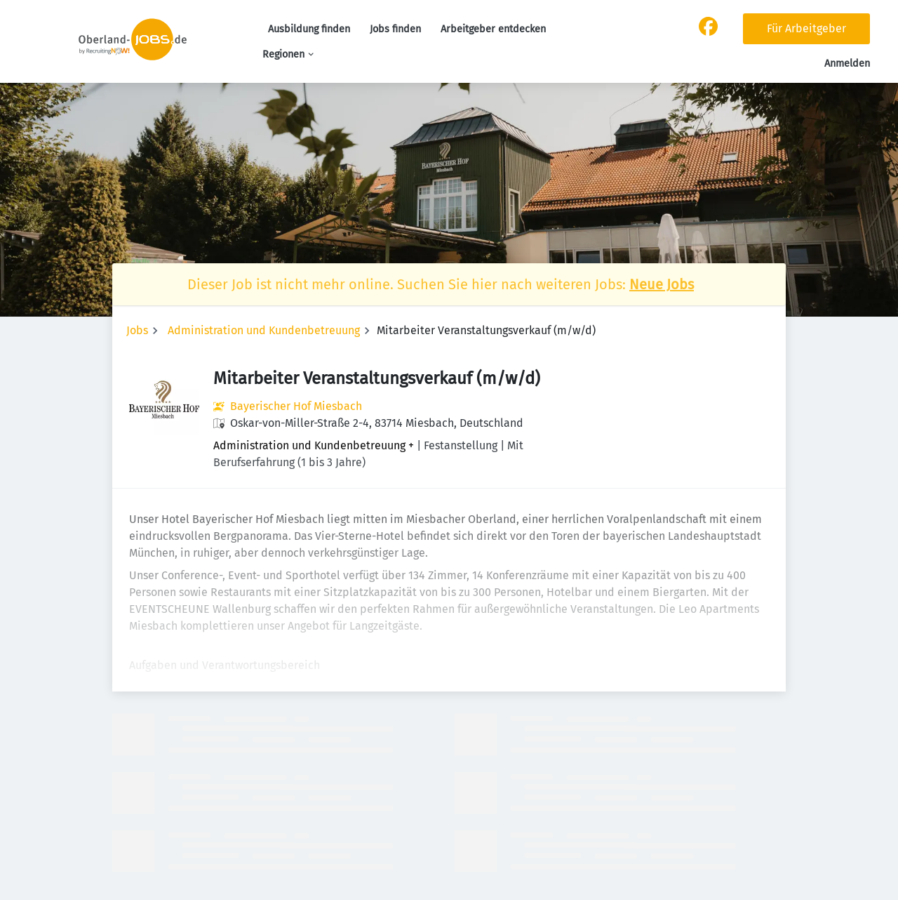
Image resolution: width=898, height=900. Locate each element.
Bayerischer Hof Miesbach (296, 406)
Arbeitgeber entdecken (493, 29)
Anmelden (847, 64)
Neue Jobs (661, 284)
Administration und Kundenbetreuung (264, 330)
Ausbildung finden (309, 29)
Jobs (137, 330)
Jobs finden (395, 29)
